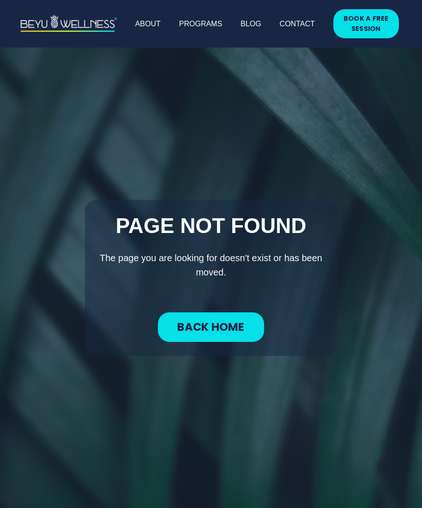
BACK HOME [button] (210, 327)
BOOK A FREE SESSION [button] (366, 23)
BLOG (251, 24)
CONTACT (297, 24)
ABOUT (148, 24)
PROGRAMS (200, 24)
